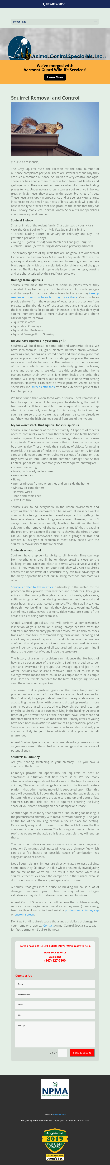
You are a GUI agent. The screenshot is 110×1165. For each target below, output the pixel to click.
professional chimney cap (82, 910)
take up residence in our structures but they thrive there (55, 295)
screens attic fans (43, 387)
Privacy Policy (59, 1114)
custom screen (24, 914)
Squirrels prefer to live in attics (32, 587)
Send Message (82, 1053)
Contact (48, 925)
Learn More (55, 77)
